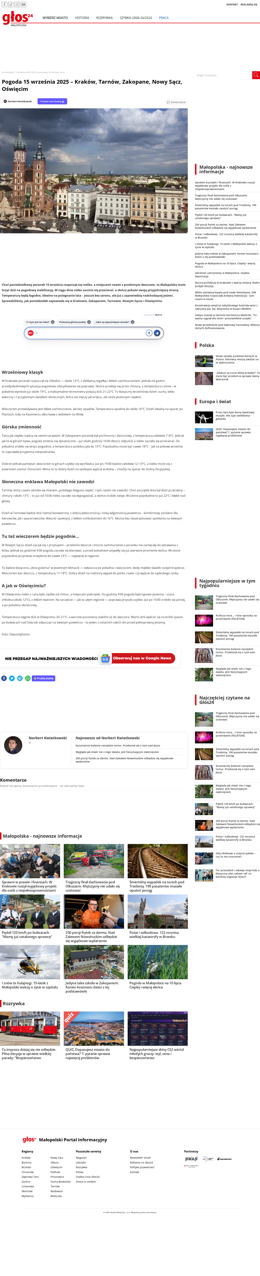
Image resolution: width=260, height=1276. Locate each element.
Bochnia (26, 1162)
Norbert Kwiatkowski (20, 101)
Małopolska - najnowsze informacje (42, 836)
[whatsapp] (28, 678)
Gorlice (26, 1181)
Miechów (27, 1191)
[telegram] (20, 678)
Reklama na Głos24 (141, 1162)
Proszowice (57, 1176)
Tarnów (55, 1186)
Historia (82, 18)
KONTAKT (232, 4)
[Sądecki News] (208, 1159)
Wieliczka (56, 1196)
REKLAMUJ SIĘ (249, 4)
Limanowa (28, 1186)
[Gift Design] (191, 1166)
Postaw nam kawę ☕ (52, 101)
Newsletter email (140, 1157)
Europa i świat (215, 401)
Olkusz (55, 1162)
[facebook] (4, 678)
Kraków (26, 1157)
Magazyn (81, 1157)
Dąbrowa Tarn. (31, 1176)
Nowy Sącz (57, 1157)
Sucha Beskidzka (61, 1181)
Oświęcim (56, 1167)
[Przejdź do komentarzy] (176, 102)
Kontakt (134, 1172)
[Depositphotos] (224, 1159)
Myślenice (28, 1196)
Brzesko (26, 1167)
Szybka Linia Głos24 (136, 18)
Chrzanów (28, 1172)
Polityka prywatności (142, 1167)
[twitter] (12, 678)
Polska (206, 345)
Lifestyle (81, 1162)
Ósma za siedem (86, 1181)
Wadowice (57, 1191)
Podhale (55, 1172)
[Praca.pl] (191, 1159)
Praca (164, 18)
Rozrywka (104, 18)
